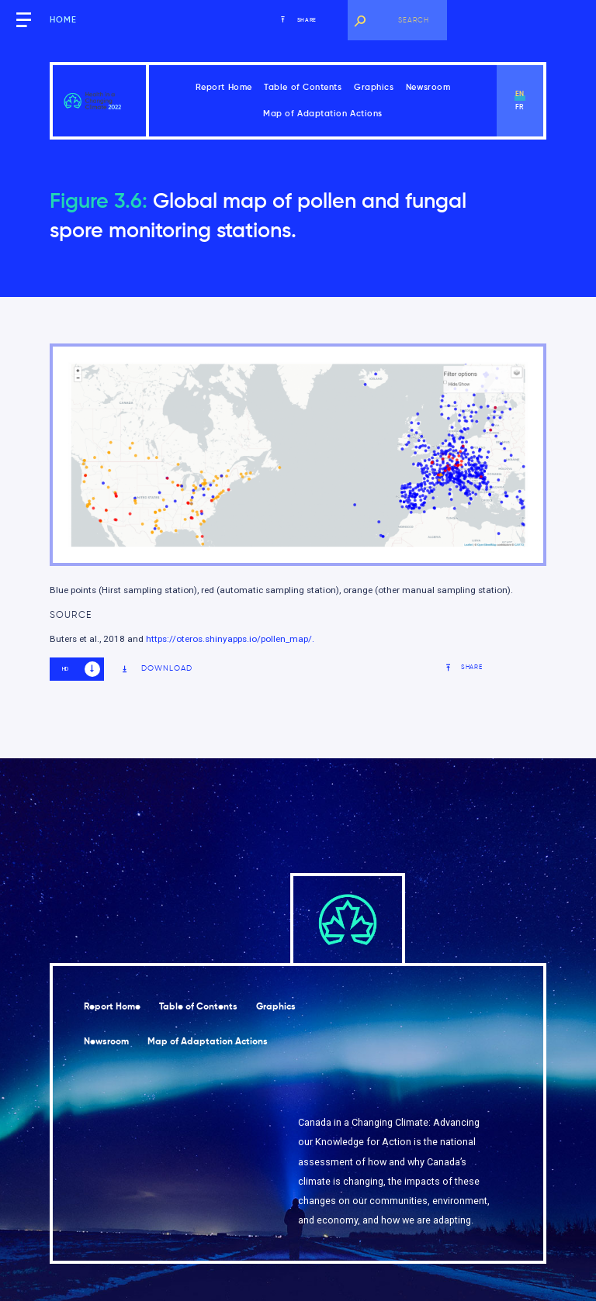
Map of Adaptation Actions (323, 114)
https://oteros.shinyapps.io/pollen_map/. (230, 638)
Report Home (224, 87)
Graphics (373, 87)
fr (520, 107)
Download (156, 669)
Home (63, 20)
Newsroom (428, 87)
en (520, 94)
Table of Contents (302, 87)
